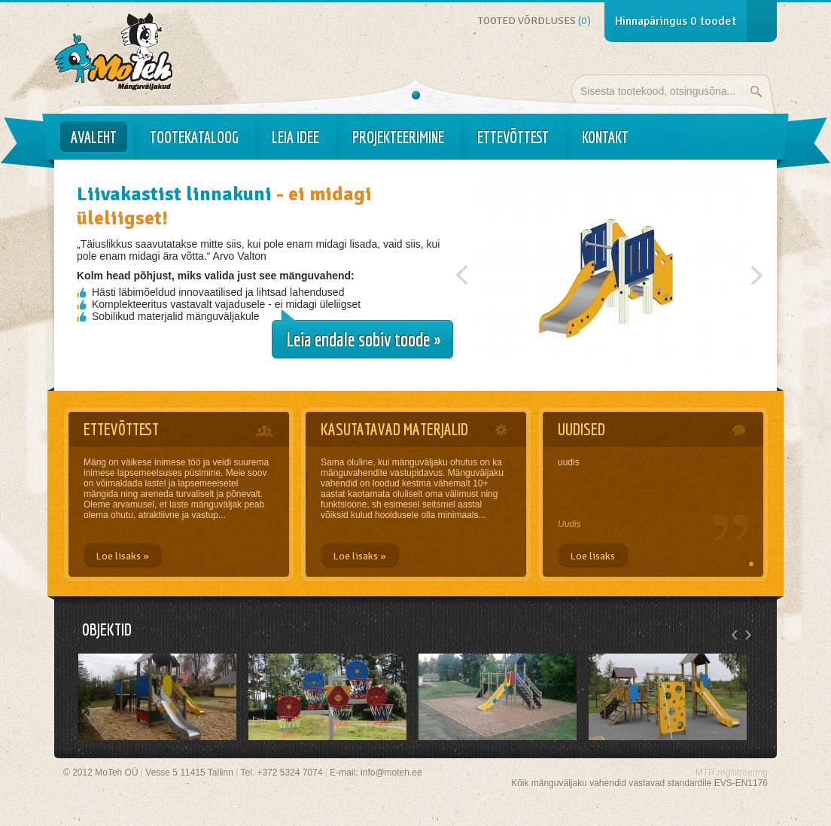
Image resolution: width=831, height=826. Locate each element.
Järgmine (756, 271)
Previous (462, 271)
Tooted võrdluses (534, 20)
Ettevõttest (513, 137)
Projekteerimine (398, 137)
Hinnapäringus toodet (675, 21)
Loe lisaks (592, 556)
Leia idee (295, 137)
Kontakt (605, 137)
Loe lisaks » (122, 556)
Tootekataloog (194, 137)
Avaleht (94, 137)
